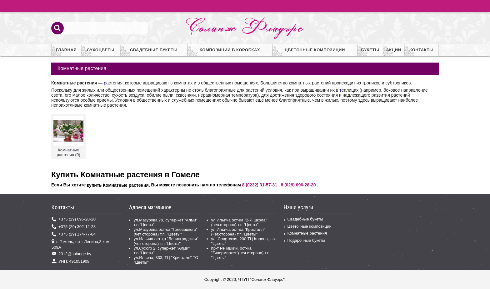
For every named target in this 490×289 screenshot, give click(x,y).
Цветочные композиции (307, 226)
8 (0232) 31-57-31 (259, 184)
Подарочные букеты (304, 240)
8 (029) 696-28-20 (298, 184)
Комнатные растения (305, 233)
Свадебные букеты (303, 219)
